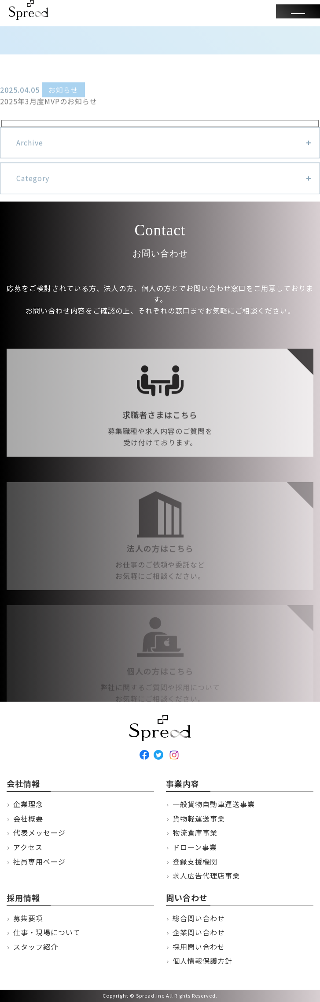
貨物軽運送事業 (199, 818)
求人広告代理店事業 (206, 875)
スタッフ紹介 (35, 946)
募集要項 (28, 918)
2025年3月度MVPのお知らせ (48, 103)
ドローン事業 (195, 847)
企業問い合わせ (199, 932)
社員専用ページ (39, 861)
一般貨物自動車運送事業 (214, 804)
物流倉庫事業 (195, 832)
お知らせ (63, 92)
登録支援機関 (195, 861)
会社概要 (28, 818)
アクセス (28, 847)
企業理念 (28, 804)
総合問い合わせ (199, 918)
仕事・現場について (47, 932)
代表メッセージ (39, 832)
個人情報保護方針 (202, 960)
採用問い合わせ (199, 946)
